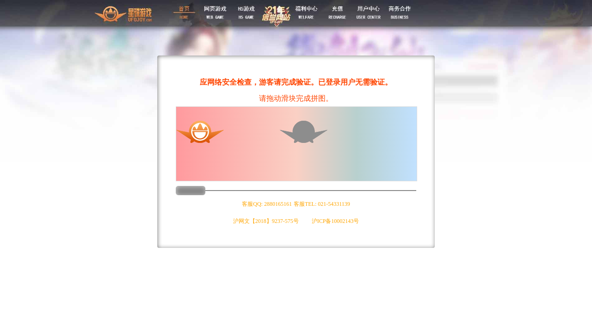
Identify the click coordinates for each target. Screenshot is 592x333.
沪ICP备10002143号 (335, 221)
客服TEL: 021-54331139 (322, 204)
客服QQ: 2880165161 (267, 204)
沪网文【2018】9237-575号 (266, 221)
